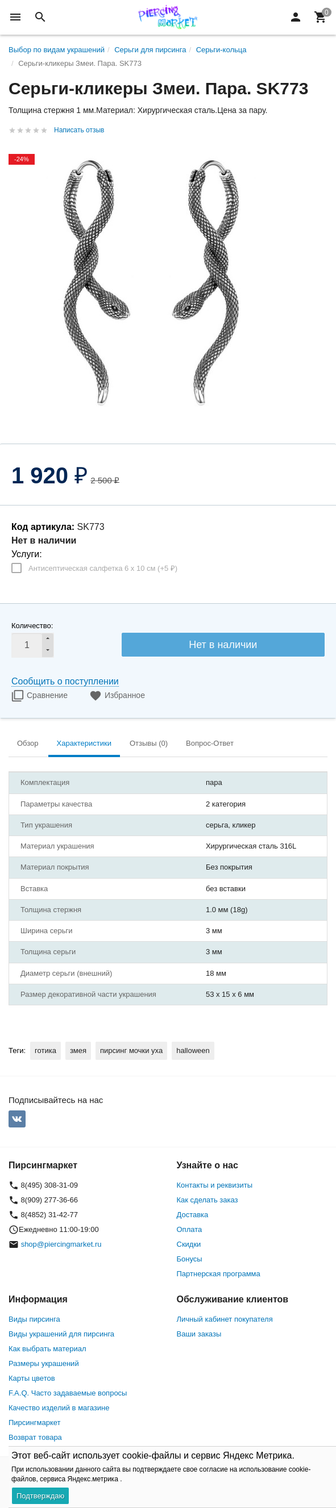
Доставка (193, 1214)
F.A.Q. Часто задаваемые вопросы (68, 1393)
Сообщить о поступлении (65, 681)
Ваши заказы (199, 1334)
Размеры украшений (44, 1363)
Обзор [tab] (28, 743)
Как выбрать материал (47, 1348)
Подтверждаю (40, 1496)
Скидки (189, 1244)
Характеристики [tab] (84, 743)
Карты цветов (32, 1378)
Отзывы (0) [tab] (149, 743)
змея (78, 1050)
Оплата (189, 1229)
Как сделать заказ (207, 1200)
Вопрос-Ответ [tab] (210, 743)
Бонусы (189, 1259)
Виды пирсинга (34, 1319)
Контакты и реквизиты (214, 1185)
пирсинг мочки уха (131, 1050)
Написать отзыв (79, 130)
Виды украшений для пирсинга (61, 1334)
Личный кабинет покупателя (225, 1319)
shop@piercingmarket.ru (61, 1244)
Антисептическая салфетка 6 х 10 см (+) (102, 568)
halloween (193, 1050)
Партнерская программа (218, 1273)
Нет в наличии (223, 644)
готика (45, 1050)
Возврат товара (35, 1437)
